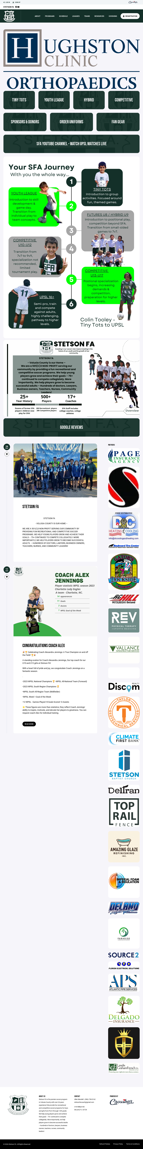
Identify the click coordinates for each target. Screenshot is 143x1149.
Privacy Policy (118, 1144)
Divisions (113, 16)
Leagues (76, 16)
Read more (29, 724)
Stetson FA (8, 7)
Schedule (63, 16)
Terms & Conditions (133, 1144)
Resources (99, 16)
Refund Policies (104, 1144)
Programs (49, 16)
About (37, 16)
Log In (6, 2)
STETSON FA (30, 506)
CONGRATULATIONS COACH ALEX (43, 645)
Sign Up (16, 2)
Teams (87, 16)
